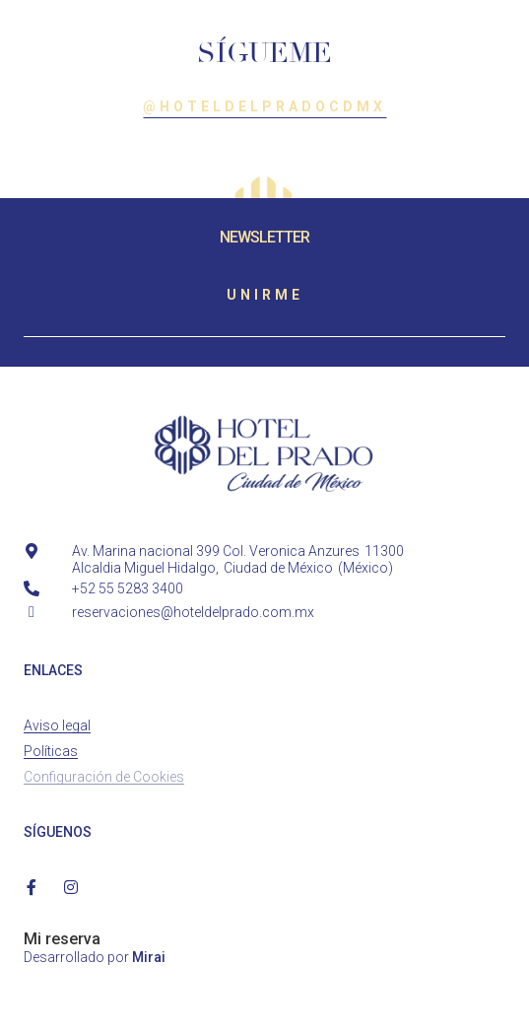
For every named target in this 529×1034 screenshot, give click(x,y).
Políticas (51, 751)
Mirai (148, 957)
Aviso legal (57, 725)
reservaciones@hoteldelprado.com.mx (193, 612)
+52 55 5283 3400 (127, 588)
